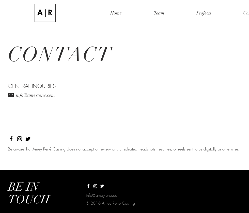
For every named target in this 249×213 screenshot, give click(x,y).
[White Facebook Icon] (88, 186)
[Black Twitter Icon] (28, 138)
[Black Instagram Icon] (19, 138)
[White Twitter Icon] (102, 186)
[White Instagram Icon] (95, 186)
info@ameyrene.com (35, 95)
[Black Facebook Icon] (11, 138)
